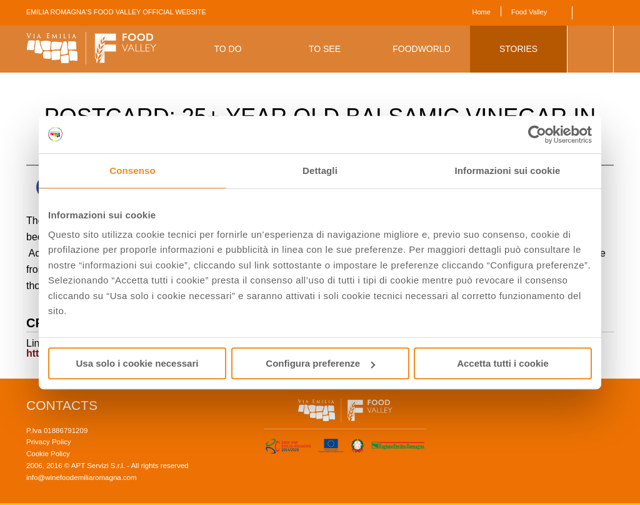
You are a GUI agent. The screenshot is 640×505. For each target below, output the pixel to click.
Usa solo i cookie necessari (137, 363)
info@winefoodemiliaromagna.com (81, 477)
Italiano (607, 12)
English (590, 12)
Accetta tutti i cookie (503, 363)
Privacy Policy (48, 442)
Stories (518, 49)
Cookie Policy (48, 453)
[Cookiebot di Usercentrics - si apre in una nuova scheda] (537, 134)
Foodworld (421, 49)
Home (481, 12)
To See (325, 49)
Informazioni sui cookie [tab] (508, 170)
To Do (227, 49)
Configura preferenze (320, 363)
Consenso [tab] (132, 170)
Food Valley (529, 12)
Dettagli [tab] (320, 170)
